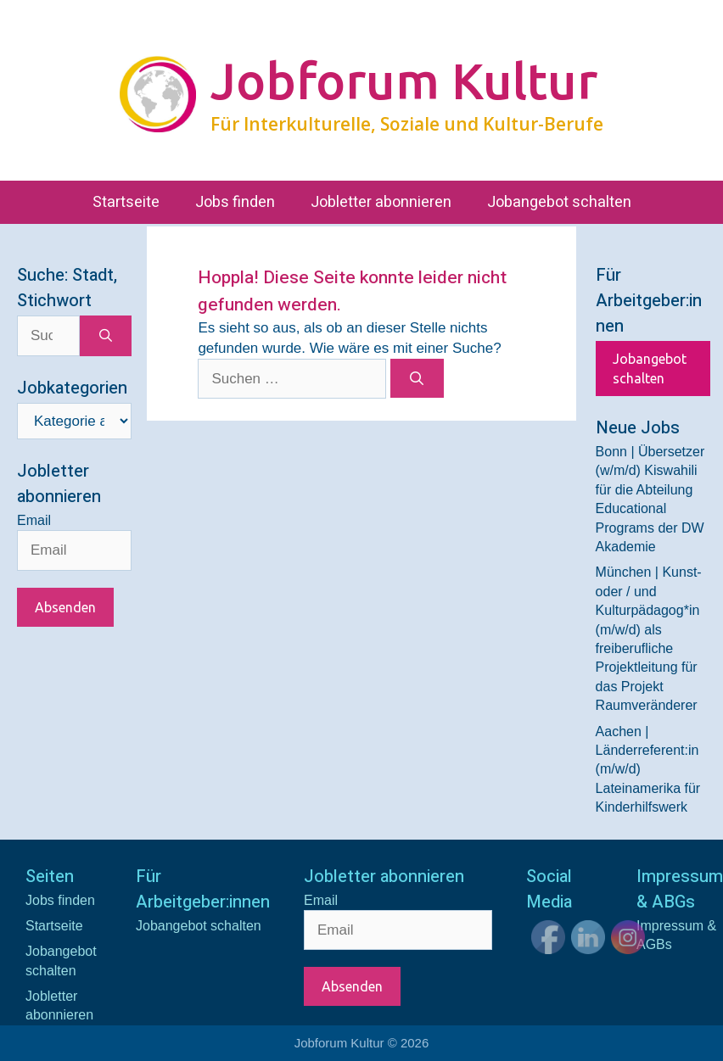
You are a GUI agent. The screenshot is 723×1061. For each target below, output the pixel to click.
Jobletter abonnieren (381, 202)
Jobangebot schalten (559, 202)
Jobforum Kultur (403, 81)
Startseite (126, 202)
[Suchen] (417, 378)
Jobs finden (235, 202)
